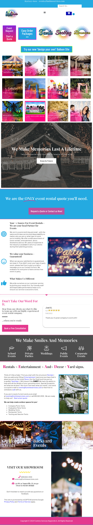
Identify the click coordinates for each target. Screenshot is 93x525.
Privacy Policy (9, 502)
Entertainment (30, 377)
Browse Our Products (46, 161)
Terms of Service (24, 502)
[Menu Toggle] (45, 12)
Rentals (50, 375)
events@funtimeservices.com (30, 387)
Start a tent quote (20, 398)
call (14, 390)
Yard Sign (15, 381)
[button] (27, 33)
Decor (27, 379)
